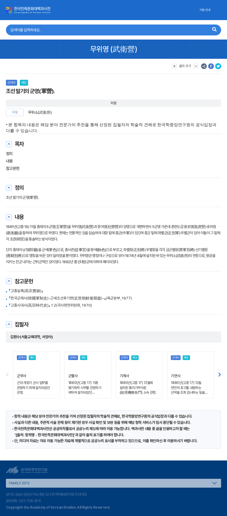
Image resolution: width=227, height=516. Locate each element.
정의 (9, 153)
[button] (219, 375)
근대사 (11, 82)
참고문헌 (13, 168)
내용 (9, 161)
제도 (24, 82)
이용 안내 (205, 10)
